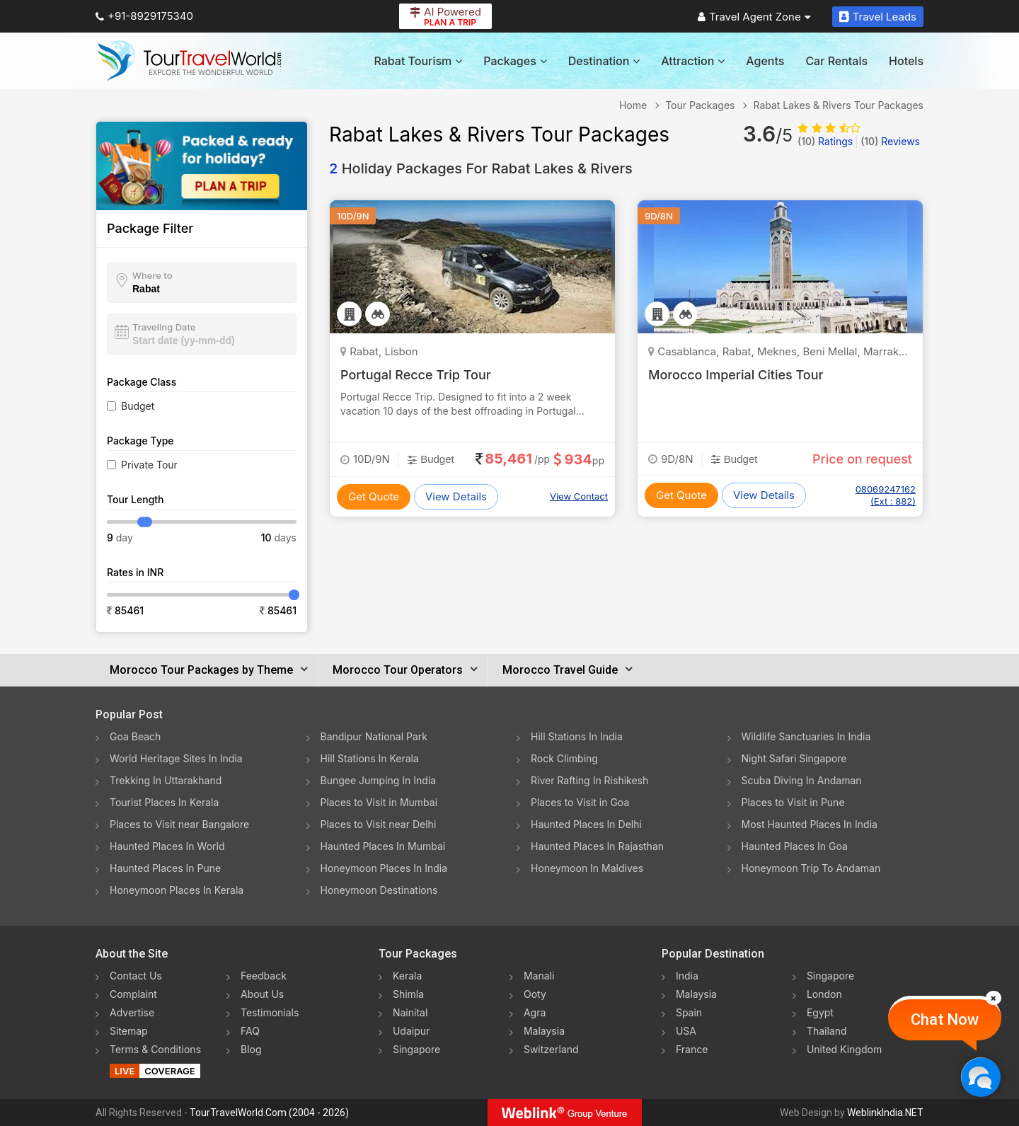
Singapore (416, 1049)
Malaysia (544, 1031)
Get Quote (373, 496)
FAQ (250, 1031)
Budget (137, 406)
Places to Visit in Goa (580, 802)
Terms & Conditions (155, 1049)
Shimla (408, 994)
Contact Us (136, 976)
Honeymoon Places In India (384, 868)
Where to (152, 275)
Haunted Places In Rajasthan (597, 846)
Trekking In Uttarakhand (165, 780)
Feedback (264, 976)
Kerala (407, 976)
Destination (604, 61)
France (692, 1049)
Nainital (410, 1012)
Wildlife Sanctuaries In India (806, 736)
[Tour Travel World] (189, 60)
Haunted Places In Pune (165, 868)
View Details (456, 496)
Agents (765, 61)
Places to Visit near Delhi (379, 824)
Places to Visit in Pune (793, 802)
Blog (251, 1049)
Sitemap (129, 1031)
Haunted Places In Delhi (586, 824)
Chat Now (945, 1019)
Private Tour (149, 465)
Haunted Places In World (167, 846)
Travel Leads (877, 16)
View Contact (579, 496)
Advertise (132, 1012)
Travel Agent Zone (754, 16)
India (687, 976)
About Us (262, 994)
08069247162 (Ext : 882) (886, 495)
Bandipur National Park (374, 736)
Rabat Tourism (418, 61)
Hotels (906, 61)
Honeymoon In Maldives (587, 868)
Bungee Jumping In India (379, 780)
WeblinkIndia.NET (885, 1112)
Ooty (535, 994)
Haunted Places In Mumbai (383, 846)
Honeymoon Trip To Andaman (811, 868)
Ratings (825, 141)
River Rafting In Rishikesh (589, 780)
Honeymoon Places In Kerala (176, 890)
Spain (689, 1012)
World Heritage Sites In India (176, 758)
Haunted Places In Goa (795, 846)
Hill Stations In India (577, 736)
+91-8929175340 (144, 16)
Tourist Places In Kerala (164, 802)
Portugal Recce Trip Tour (415, 374)
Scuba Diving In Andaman (802, 780)
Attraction (693, 61)
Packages (514, 61)
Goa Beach (135, 736)
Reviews (890, 141)
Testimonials (270, 1012)
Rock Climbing (564, 758)
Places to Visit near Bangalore (179, 824)
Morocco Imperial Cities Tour (736, 374)
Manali (539, 976)
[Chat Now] (980, 1077)
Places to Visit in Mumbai (379, 802)
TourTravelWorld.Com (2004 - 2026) (269, 1112)
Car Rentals (836, 61)
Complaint (133, 994)
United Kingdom (844, 1049)
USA (686, 1031)
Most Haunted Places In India (809, 824)
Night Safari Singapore (794, 758)
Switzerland (551, 1049)
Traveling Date (163, 327)
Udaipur (411, 1031)
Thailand (827, 1031)
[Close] (993, 998)
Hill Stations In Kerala (370, 758)
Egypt (820, 1012)
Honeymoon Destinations (379, 890)
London (824, 994)
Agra (535, 1012)
